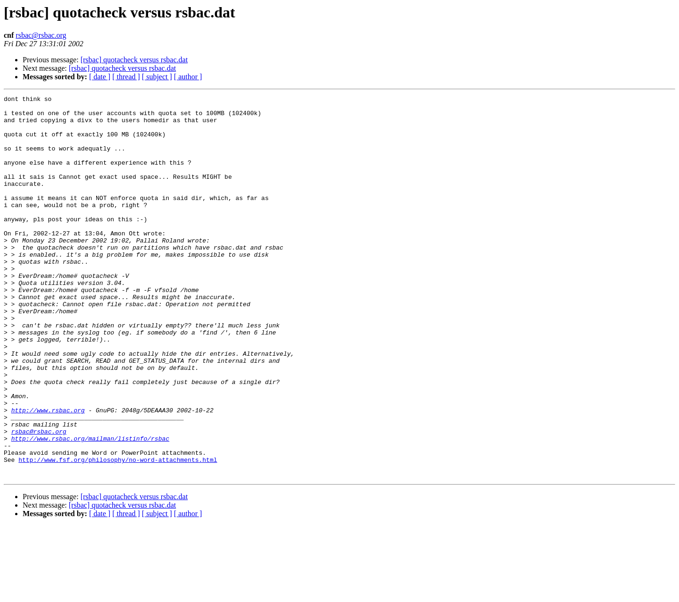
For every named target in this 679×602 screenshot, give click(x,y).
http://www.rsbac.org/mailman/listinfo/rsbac (90, 507)
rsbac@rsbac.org (41, 35)
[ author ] (188, 77)
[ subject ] (157, 77)
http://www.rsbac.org (48, 473)
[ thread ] (126, 77)
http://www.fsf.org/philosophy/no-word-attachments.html (117, 533)
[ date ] (99, 77)
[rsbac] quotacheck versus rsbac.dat (134, 60)
